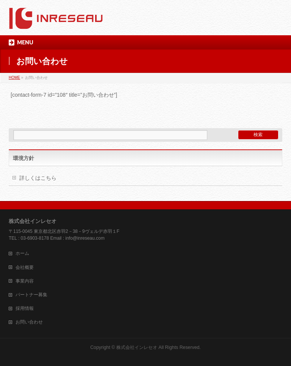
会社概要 (25, 267)
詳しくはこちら (37, 178)
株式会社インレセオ (136, 347)
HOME (14, 77)
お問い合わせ (29, 322)
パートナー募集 (31, 294)
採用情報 (25, 308)
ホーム (22, 253)
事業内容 (25, 281)
